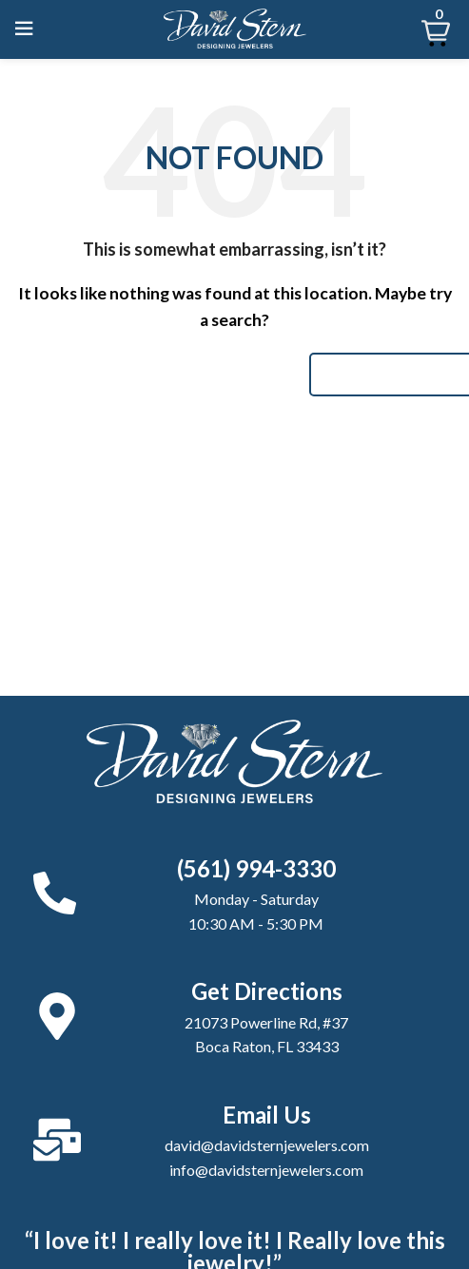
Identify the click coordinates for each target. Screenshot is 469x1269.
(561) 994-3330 (256, 868)
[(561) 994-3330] (54, 893)
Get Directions (266, 991)
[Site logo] (235, 26)
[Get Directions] (57, 1016)
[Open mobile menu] (24, 29)
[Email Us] (57, 1139)
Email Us (267, 1114)
